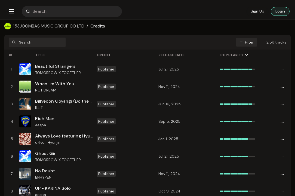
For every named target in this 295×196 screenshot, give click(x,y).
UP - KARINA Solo (53, 188)
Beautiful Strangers (55, 66)
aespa (40, 124)
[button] (11, 11)
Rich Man (44, 118)
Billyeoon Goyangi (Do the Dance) (70, 101)
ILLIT (39, 107)
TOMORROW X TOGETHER (58, 72)
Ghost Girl (46, 153)
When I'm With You (54, 84)
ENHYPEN (43, 177)
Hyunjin (54, 142)
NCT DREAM (45, 90)
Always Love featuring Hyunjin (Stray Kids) (79, 136)
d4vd (40, 142)
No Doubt (45, 171)
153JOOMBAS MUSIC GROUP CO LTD (48, 26)
